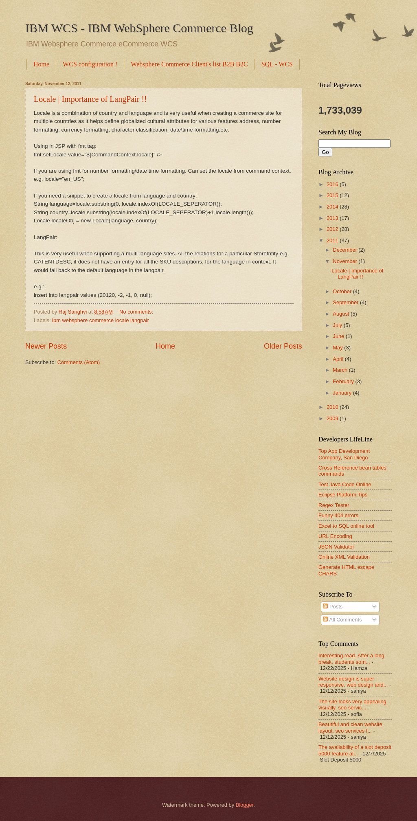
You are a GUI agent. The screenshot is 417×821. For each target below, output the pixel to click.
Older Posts (283, 346)
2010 (333, 407)
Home (41, 64)
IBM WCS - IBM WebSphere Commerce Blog (139, 28)
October (343, 291)
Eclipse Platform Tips (342, 495)
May (338, 348)
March (341, 370)
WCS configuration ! (90, 64)
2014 (333, 207)
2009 (333, 418)
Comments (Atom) (78, 362)
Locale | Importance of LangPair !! (90, 98)
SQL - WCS (277, 64)
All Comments (342, 620)
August (342, 314)
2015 (333, 195)
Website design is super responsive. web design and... (353, 682)
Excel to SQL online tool (346, 526)
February (344, 381)
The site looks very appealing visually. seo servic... (352, 704)
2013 (333, 218)
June (339, 336)
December (345, 250)
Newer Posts (46, 346)
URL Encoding (335, 536)
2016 (333, 184)
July (338, 325)
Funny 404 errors (338, 515)
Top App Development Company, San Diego (344, 454)
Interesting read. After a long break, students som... (351, 658)
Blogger (245, 805)
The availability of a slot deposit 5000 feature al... (354, 750)
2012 (333, 229)
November (345, 261)
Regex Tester (333, 505)
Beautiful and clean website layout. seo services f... (350, 727)
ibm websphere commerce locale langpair (100, 320)
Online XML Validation (344, 557)
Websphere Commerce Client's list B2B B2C (189, 64)
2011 (333, 240)
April (339, 359)
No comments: (137, 312)
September (346, 302)
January (343, 393)
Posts (332, 607)
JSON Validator (336, 547)
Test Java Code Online (344, 484)
